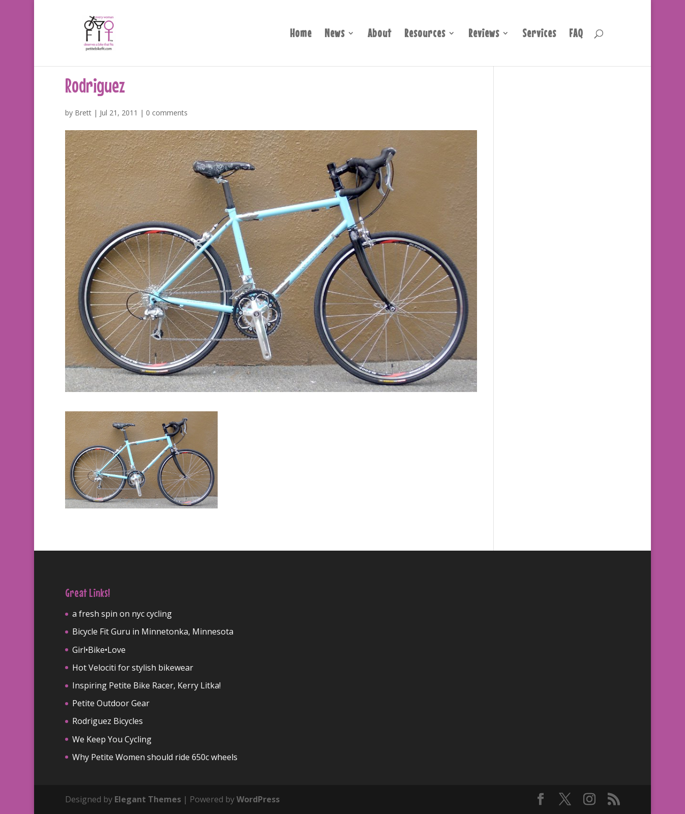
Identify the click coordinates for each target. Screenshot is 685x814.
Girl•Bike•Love (99, 649)
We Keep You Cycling (112, 739)
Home (301, 34)
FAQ (576, 34)
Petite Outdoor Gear (111, 703)
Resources (424, 34)
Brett (83, 112)
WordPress (258, 799)
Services (539, 34)
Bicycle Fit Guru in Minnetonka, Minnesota (152, 631)
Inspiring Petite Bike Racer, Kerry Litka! (146, 685)
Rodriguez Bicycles (107, 721)
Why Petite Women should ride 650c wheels (154, 757)
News (334, 34)
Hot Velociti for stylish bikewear (132, 667)
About (380, 34)
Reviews (483, 34)
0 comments (167, 112)
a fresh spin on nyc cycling (122, 613)
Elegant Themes (147, 799)
